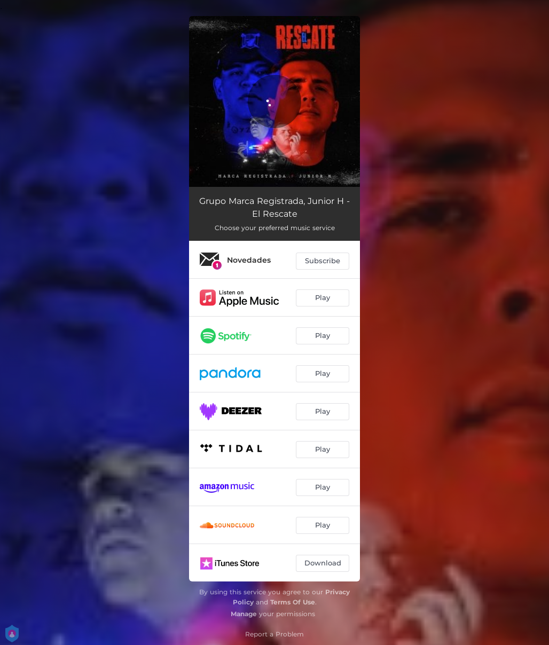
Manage (244, 614)
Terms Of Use (292, 602)
